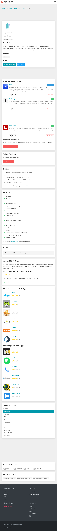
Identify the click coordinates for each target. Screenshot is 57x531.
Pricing (6, 417)
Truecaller (14, 367)
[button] (55, 2)
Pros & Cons (7, 422)
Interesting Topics (8, 435)
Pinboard (12, 85)
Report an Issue (8, 506)
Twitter (21, 64)
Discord (5, 499)
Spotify (14, 358)
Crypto (5, 497)
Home (3, 8)
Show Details (50, 94)
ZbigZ (13, 292)
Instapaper (13, 99)
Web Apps (17, 8)
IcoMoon (14, 336)
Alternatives (7, 411)
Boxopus (14, 310)
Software (9, 8)
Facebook (32, 513)
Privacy (10, 528)
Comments (7, 430)
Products (6, 494)
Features (6, 419)
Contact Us (32, 509)
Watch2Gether (16, 349)
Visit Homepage (10, 64)
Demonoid (14, 301)
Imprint (31, 511)
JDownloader (15, 384)
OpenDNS (14, 327)
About (31, 506)
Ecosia (13, 319)
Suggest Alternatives (34, 494)
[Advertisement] (28, 14)
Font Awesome (16, 393)
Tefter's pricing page (31, 186)
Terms (5, 528)
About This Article (9, 433)
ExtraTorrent (15, 375)
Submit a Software (34, 492)
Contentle (12, 126)
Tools (23, 8)
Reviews (6, 414)
